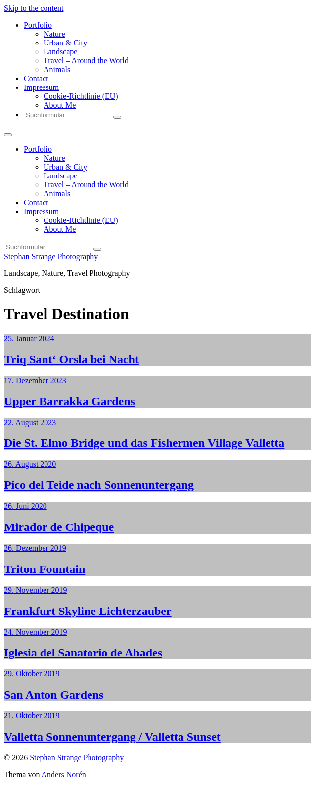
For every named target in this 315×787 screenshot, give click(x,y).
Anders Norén (64, 774)
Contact (36, 78)
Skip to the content (33, 8)
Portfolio (38, 25)
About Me (60, 105)
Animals (57, 69)
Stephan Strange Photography (51, 256)
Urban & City (65, 43)
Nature (54, 34)
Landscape (60, 51)
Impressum (41, 87)
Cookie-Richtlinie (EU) (81, 96)
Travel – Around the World (86, 60)
